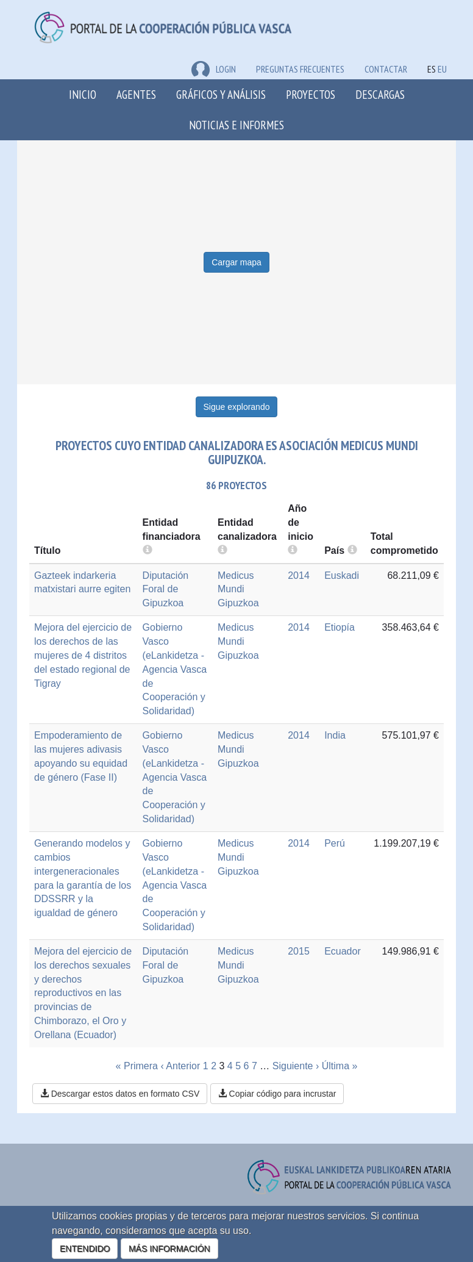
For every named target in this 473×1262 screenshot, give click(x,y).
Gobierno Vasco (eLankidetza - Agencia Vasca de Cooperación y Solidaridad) (175, 669)
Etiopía (339, 627)
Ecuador (342, 951)
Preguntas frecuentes (300, 69)
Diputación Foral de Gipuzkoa (166, 589)
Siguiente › (295, 1066)
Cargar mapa (236, 262)
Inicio (82, 94)
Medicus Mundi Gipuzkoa (238, 589)
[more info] (292, 550)
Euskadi (341, 575)
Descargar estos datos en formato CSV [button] (119, 1094)
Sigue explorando (237, 407)
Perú (334, 843)
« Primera (137, 1066)
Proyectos (310, 94)
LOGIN (213, 69)
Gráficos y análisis (221, 94)
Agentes (136, 94)
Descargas (380, 94)
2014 (299, 575)
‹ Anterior (180, 1066)
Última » (340, 1066)
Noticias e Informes (236, 124)
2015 (299, 951)
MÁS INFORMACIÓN (169, 1248)
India (335, 735)
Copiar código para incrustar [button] (277, 1094)
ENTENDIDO (85, 1248)
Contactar (386, 69)
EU (442, 69)
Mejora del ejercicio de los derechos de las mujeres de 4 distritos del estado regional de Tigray (83, 655)
